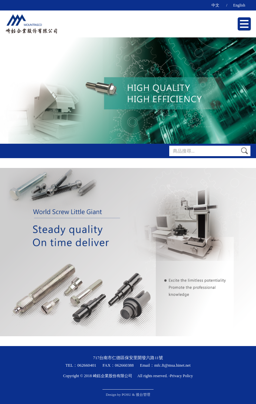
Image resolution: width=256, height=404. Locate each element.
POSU (126, 394)
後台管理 (143, 394)
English (239, 5)
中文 (215, 5)
